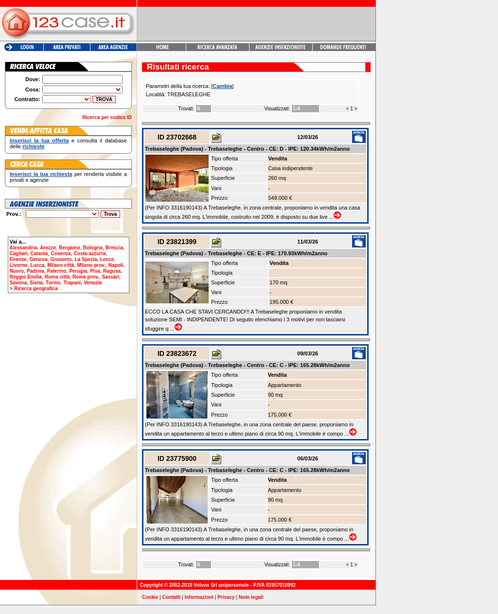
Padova (35, 271)
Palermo (56, 271)
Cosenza (61, 253)
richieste (33, 146)
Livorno (19, 265)
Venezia (93, 282)
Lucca (37, 265)
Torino (53, 282)
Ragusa (112, 271)
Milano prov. (91, 265)
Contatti (171, 597)
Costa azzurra (90, 253)
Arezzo (48, 247)
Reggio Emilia (26, 277)
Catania (39, 253)
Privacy (226, 597)
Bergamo (69, 247)
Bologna (93, 247)
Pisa (95, 271)
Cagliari (19, 253)
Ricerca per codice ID (107, 117)
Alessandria (23, 247)
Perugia (78, 271)
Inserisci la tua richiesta (41, 174)
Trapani (72, 282)
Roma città (57, 277)
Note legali (251, 597)
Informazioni (198, 597)
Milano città (60, 265)
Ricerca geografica (36, 288)
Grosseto (60, 259)
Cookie (150, 597)
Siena (36, 282)
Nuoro (17, 271)
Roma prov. (85, 277)
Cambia (222, 86)
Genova (39, 259)
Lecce (107, 259)
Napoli (116, 265)
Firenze (18, 259)
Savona (18, 282)
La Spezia (85, 259)
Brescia (114, 247)
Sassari (110, 277)
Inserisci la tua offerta (39, 140)
